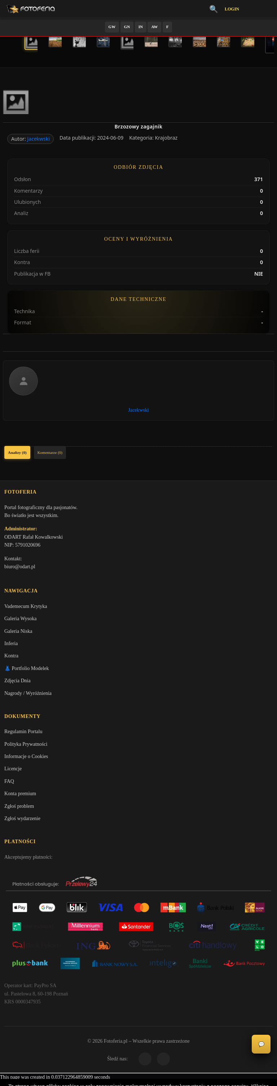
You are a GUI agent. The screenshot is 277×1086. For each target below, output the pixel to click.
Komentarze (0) (50, 452)
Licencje (13, 772)
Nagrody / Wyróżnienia (28, 695)
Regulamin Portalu (23, 735)
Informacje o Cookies (26, 760)
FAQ (9, 784)
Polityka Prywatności (25, 747)
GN (127, 27)
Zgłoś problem (19, 809)
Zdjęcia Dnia (17, 683)
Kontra (11, 658)
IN (140, 27)
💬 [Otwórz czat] (261, 1044)
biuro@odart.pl (19, 567)
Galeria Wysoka (20, 621)
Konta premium (20, 797)
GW (112, 27)
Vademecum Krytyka (25, 608)
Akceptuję (139, 1055)
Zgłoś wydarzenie (22, 822)
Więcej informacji (138, 1074)
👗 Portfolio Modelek (26, 670)
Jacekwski (38, 138)
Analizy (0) (17, 452)
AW (154, 27)
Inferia (11, 645)
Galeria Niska (18, 633)
